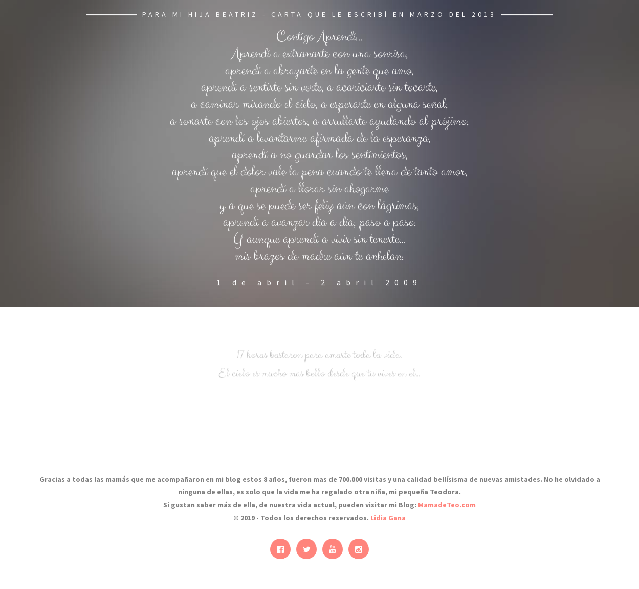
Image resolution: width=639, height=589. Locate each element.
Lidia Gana (388, 518)
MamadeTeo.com (447, 504)
